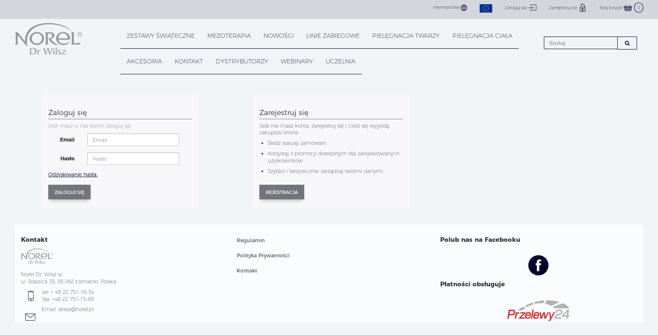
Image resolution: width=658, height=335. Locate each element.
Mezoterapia (229, 35)
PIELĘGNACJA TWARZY (406, 35)
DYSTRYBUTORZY (242, 61)
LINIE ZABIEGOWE (333, 35)
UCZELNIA (340, 61)
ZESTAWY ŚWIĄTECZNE (161, 35)
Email (67, 139)
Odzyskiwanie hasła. (72, 174)
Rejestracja (282, 192)
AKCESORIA (144, 61)
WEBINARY (297, 61)
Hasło (67, 158)
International (450, 8)
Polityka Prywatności (263, 255)
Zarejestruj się (568, 7)
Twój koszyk (621, 8)
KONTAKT (189, 61)
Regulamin (251, 240)
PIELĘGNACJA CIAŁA (482, 35)
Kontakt (247, 270)
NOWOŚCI (279, 35)
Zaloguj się (520, 7)
